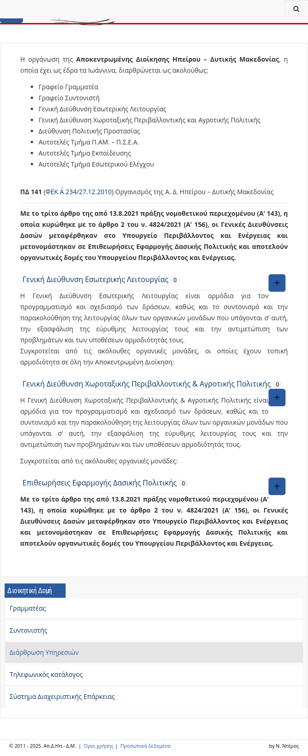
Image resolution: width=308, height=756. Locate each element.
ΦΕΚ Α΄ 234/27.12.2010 (78, 191)
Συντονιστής (28, 630)
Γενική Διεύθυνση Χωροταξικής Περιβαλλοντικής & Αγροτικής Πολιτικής (146, 384)
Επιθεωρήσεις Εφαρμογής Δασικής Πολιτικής (100, 483)
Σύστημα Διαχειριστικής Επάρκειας (62, 696)
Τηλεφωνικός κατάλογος (46, 674)
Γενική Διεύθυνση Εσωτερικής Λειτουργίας (95, 279)
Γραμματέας (28, 608)
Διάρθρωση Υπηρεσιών (44, 652)
